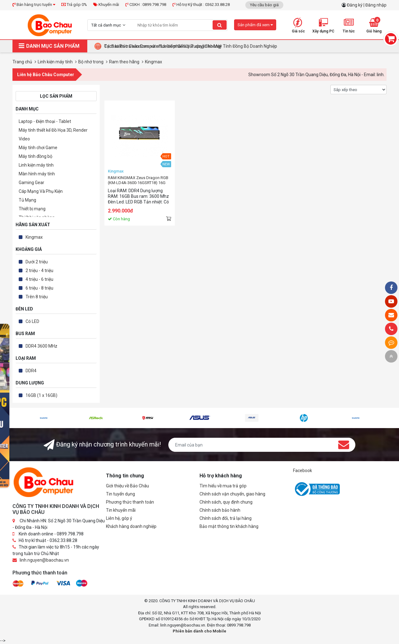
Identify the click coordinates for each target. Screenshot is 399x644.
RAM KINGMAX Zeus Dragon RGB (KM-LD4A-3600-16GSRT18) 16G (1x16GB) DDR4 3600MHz (138, 180)
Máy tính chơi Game (38, 147)
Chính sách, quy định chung (226, 502)
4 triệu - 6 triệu (39, 279)
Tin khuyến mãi (121, 510)
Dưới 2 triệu (37, 261)
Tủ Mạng (27, 200)
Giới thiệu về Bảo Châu (127, 485)
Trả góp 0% (74, 4)
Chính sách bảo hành (220, 510)
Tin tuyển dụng (120, 493)
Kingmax (34, 237)
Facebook (302, 470)
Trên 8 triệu (37, 296)
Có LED (32, 321)
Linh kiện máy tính (36, 165)
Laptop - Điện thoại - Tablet (45, 121)
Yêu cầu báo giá (264, 4)
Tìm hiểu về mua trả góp (223, 485)
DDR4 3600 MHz (41, 346)
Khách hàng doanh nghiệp (131, 526)
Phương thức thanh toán (130, 502)
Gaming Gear (31, 182)
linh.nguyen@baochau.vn (44, 560)
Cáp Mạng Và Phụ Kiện (41, 191)
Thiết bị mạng (32, 208)
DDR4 (31, 370)
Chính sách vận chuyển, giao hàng (232, 493)
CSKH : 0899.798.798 (145, 4)
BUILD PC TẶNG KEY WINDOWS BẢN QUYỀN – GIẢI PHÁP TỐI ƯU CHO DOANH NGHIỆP (186, 46)
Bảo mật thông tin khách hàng (229, 526)
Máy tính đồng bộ (35, 156)
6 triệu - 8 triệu (39, 287)
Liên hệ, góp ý (119, 518)
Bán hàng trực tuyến (33, 4)
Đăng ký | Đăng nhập (367, 4)
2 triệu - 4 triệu (39, 270)
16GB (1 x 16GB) (41, 395)
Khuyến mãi (106, 4)
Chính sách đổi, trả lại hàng (226, 518)
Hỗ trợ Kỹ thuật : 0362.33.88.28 (201, 4)
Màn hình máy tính (37, 173)
